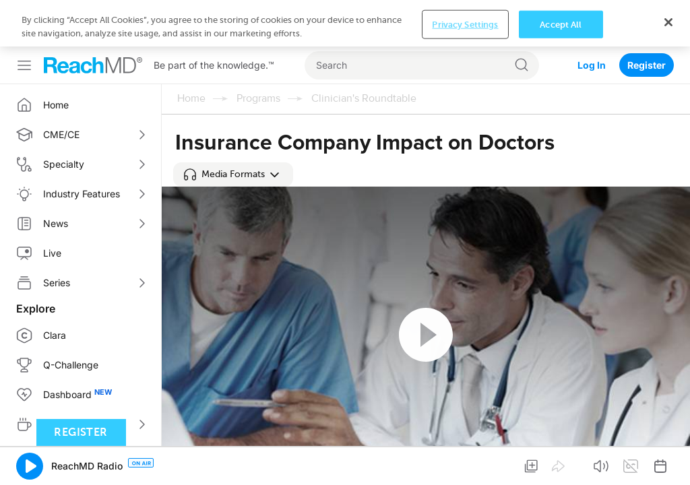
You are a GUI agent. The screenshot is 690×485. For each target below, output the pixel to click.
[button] (233, 128)
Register (646, 18)
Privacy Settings (465, 464)
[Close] (668, 462)
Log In (591, 18)
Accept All (561, 464)
